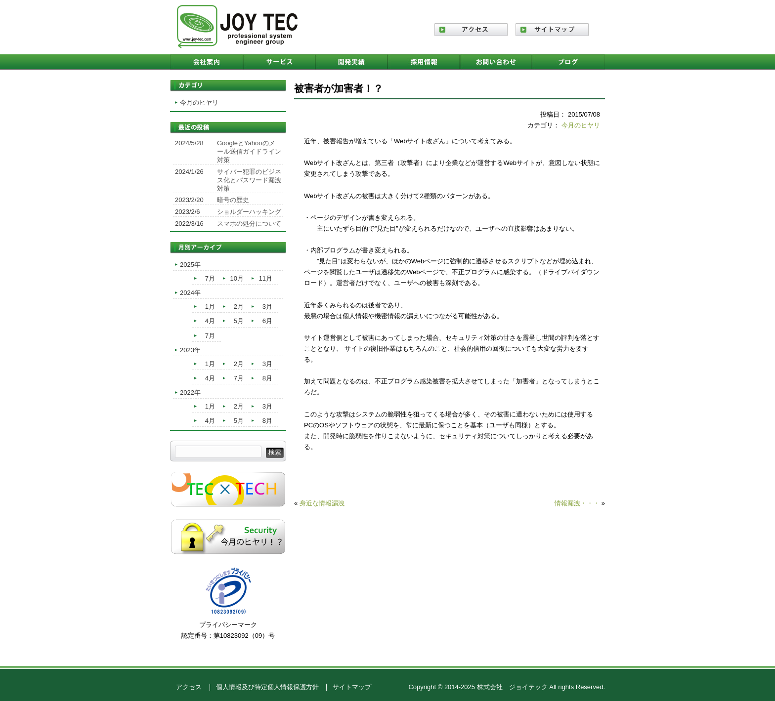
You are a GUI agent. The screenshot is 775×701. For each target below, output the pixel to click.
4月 (210, 321)
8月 (267, 378)
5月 (239, 321)
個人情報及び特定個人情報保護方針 (267, 687)
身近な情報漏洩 (322, 503)
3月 (267, 306)
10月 (237, 278)
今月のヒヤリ (580, 125)
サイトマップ (352, 687)
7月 (210, 278)
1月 (210, 306)
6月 (267, 321)
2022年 (190, 392)
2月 (239, 306)
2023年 (190, 350)
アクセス (189, 687)
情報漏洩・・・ (577, 503)
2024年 (190, 292)
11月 (265, 278)
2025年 (190, 264)
